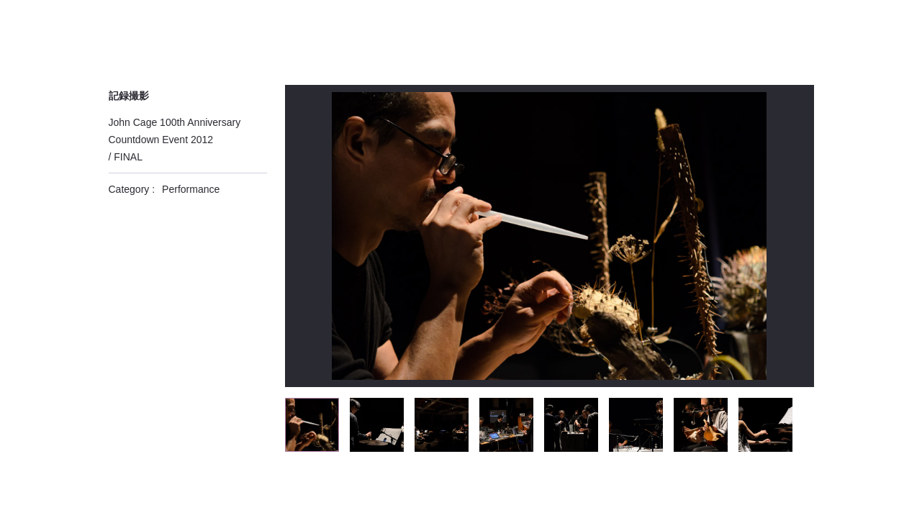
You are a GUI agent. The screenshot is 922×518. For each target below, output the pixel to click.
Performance (191, 189)
